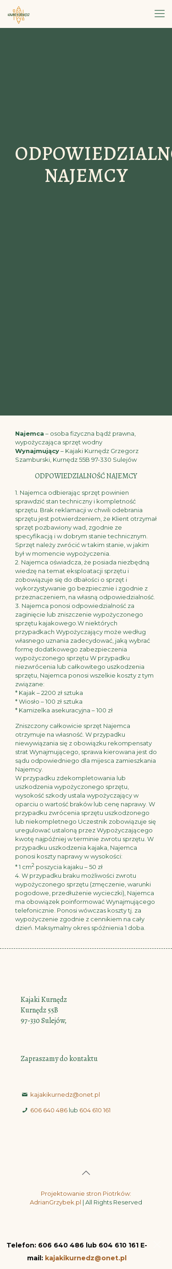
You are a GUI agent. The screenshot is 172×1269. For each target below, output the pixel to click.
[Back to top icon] (86, 1172)
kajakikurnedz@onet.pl (65, 1094)
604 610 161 (95, 1110)
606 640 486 (48, 1110)
